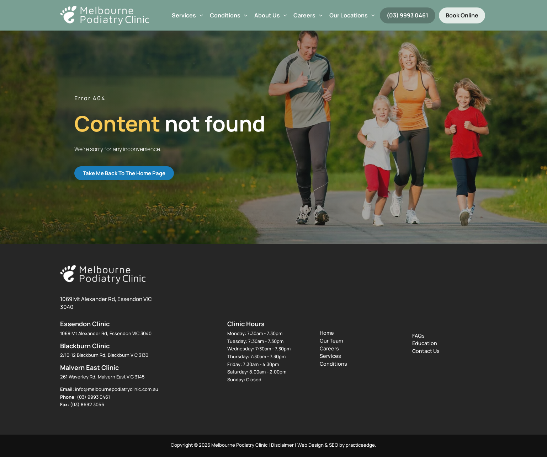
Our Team (331, 340)
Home (327, 332)
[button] (199, 15)
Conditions (229, 15)
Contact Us (426, 351)
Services (187, 15)
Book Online (462, 15)
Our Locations (352, 15)
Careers (308, 15)
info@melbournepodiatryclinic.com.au (116, 389)
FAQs (418, 335)
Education (424, 343)
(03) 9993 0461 (407, 15)
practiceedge (360, 445)
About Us (270, 15)
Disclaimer (282, 445)
